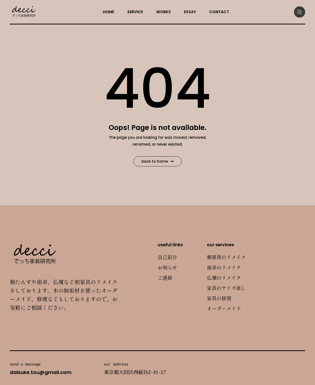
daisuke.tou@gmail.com (40, 372)
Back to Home (157, 161)
